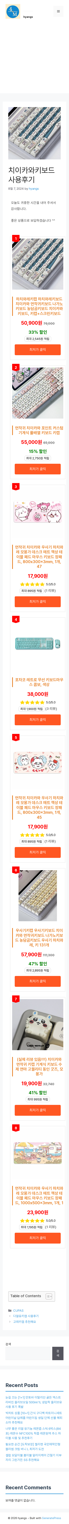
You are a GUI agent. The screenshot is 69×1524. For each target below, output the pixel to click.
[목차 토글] (47, 1296)
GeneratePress (51, 1518)
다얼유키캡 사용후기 (26, 1316)
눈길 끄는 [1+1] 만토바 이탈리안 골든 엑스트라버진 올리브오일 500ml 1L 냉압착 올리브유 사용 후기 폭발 (34, 1402)
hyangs (28, 16)
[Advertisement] (34, 58)
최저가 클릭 (37, 349)
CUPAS (18, 1310)
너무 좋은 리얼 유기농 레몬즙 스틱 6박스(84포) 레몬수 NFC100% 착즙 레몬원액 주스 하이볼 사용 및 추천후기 (33, 1433)
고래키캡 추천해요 (24, 1322)
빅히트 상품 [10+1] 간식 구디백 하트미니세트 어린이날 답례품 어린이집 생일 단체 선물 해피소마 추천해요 (34, 1417)
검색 (8, 1344)
